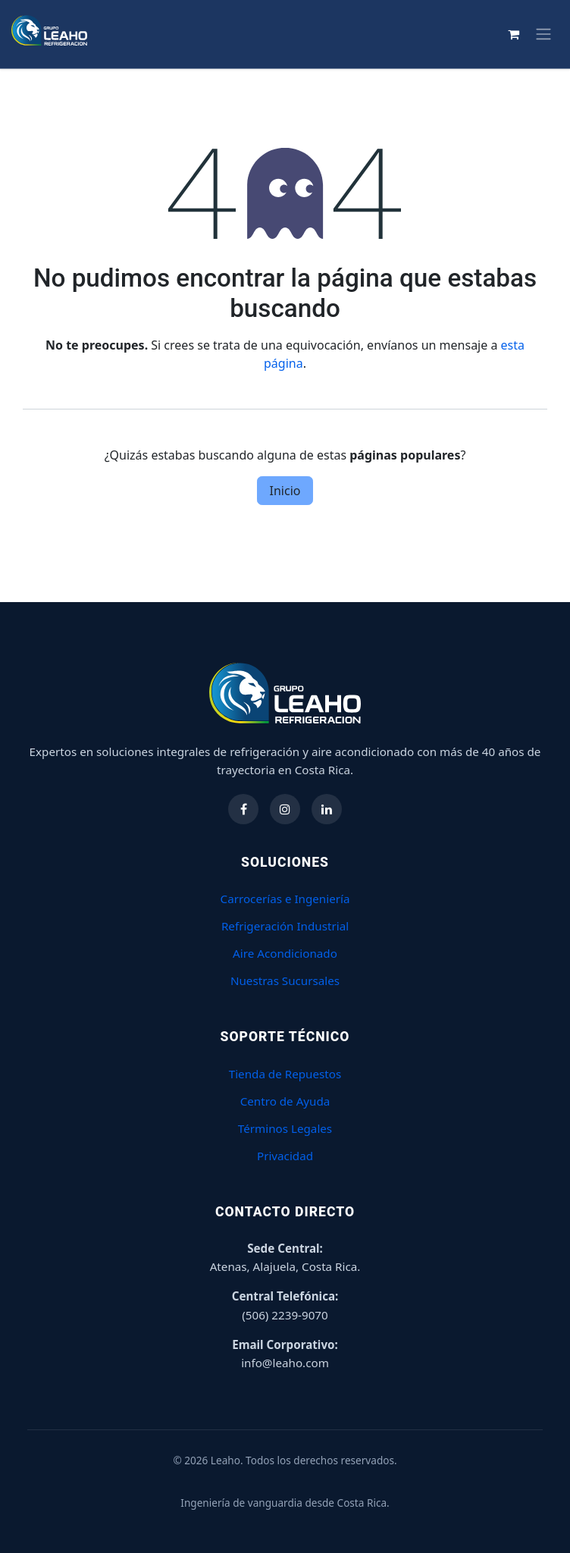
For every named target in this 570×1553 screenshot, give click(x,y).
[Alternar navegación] (543, 34)
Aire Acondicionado (285, 953)
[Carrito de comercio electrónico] (513, 34)
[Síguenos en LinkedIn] (327, 809)
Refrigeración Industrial (285, 925)
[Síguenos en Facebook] (243, 809)
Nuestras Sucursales (285, 980)
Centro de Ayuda (285, 1101)
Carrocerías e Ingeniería (285, 898)
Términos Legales (285, 1128)
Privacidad (285, 1155)
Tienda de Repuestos (285, 1073)
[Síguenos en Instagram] (285, 809)
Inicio (285, 490)
